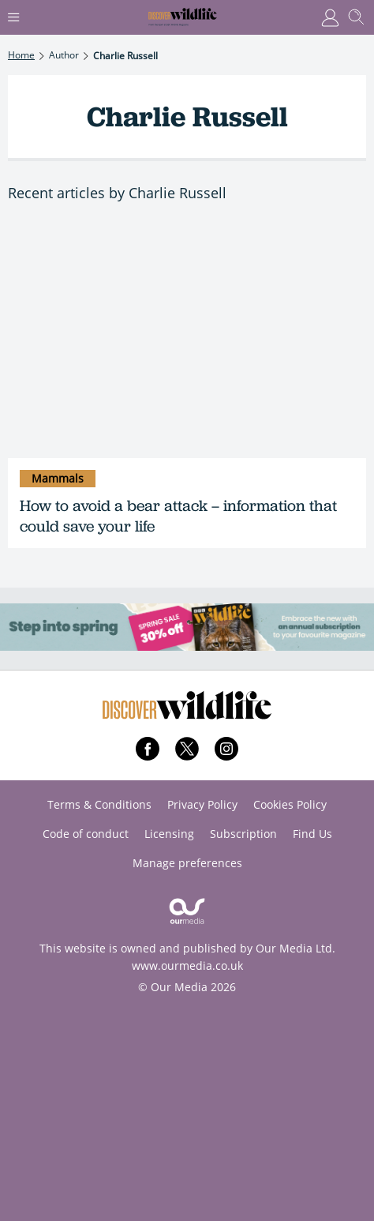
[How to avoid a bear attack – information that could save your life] (187, 339)
